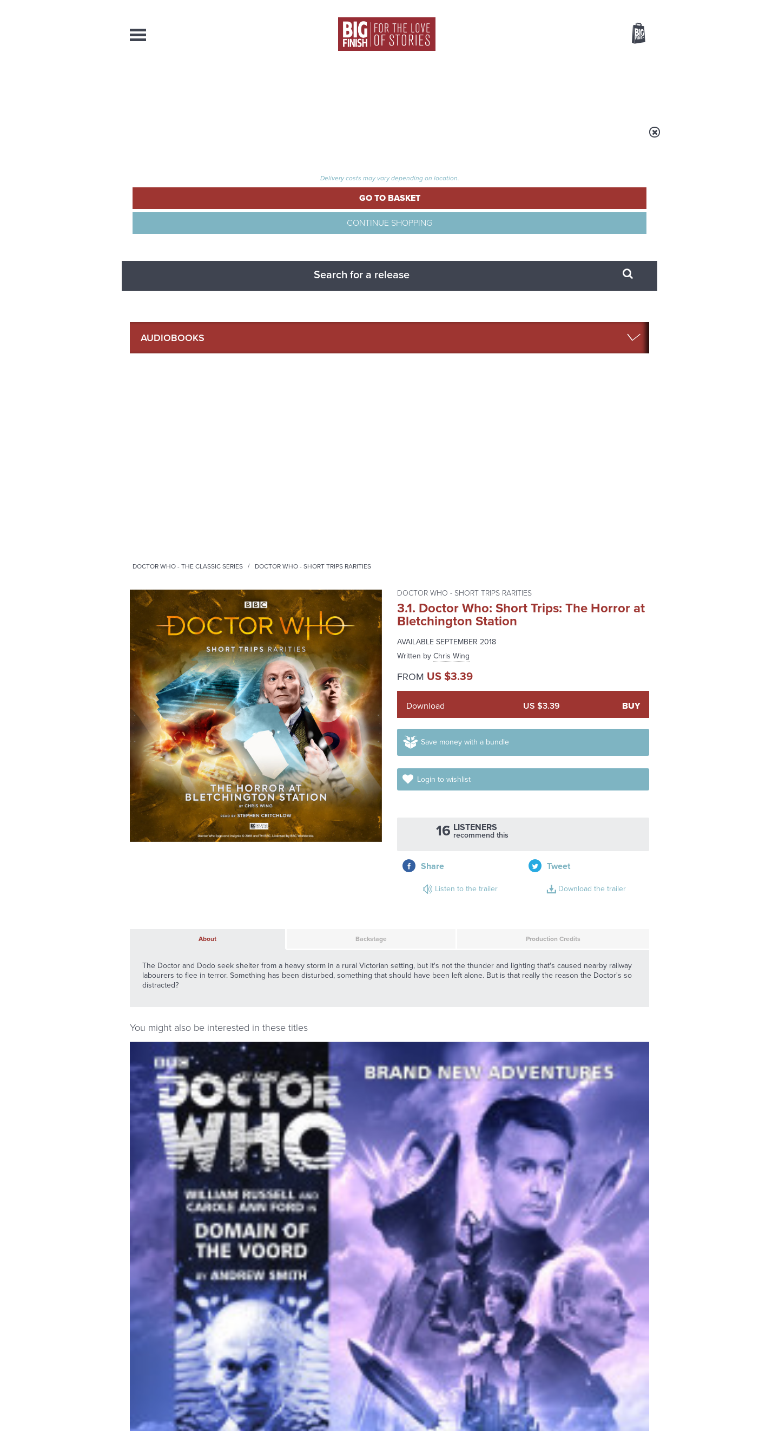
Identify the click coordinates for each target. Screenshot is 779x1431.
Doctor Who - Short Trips (302, 694)
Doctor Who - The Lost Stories (444, 694)
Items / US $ (581, 35)
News (433, 87)
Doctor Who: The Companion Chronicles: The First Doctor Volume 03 (589, 727)
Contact (626, 87)
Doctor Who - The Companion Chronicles (577, 697)
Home (192, 139)
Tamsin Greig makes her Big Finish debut (558, 1157)
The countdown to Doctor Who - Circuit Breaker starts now (299, 1057)
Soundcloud (579, 916)
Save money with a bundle (477, 318)
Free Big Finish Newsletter (12, 242)
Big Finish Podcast (508, 926)
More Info (187, 816)
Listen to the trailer (578, 365)
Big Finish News (180, 1020)
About (563, 87)
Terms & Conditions (358, 1402)
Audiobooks (234, 139)
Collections (277, 87)
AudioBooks (188, 87)
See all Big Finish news (594, 1022)
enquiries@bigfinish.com (410, 1320)
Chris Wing (451, 222)
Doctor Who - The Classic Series (322, 139)
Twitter (468, 916)
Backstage (312, 458)
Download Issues (624, 1330)
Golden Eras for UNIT (552, 1040)
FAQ (642, 1320)
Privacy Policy (152, 964)
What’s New (364, 87)
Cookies (314, 1402)
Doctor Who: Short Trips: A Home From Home (573, 854)
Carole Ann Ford (178, 728)
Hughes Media (185, 1415)
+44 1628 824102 (323, 1310)
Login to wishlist (605, 318)
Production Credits (499, 458)
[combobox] (551, 62)
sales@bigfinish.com (312, 1320)
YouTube (533, 916)
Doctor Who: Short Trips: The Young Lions (304, 854)
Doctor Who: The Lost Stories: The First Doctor (450, 715)
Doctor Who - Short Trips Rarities (448, 139)
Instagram (499, 916)
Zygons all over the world (294, 1149)
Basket (632, 34)
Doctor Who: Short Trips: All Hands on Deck (322, 711)
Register (623, 7)
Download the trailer (581, 378)
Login (589, 7)
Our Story (635, 1311)
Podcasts (497, 87)
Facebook (437, 916)
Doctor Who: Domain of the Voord (185, 711)
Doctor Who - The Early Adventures (183, 694)
